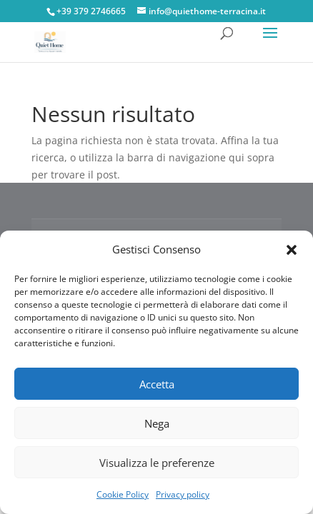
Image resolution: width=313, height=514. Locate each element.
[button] (291, 250)
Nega (156, 423)
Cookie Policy (122, 494)
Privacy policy (182, 494)
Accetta (156, 384)
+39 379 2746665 (91, 11)
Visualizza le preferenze (156, 462)
